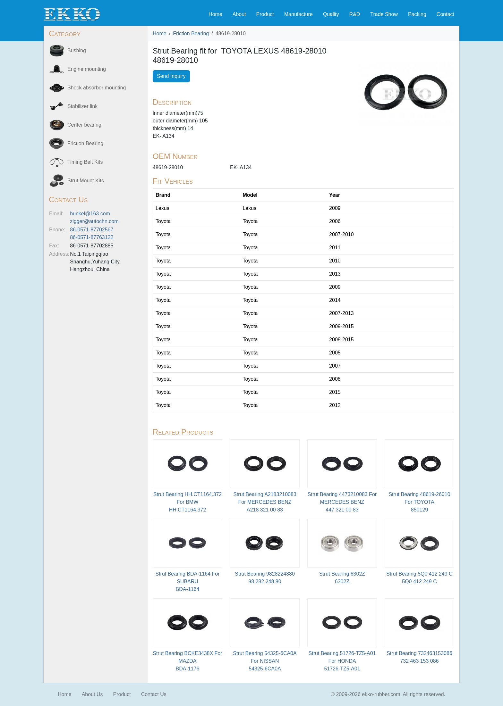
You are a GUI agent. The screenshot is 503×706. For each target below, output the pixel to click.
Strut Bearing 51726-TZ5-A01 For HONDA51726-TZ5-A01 (342, 661)
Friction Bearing (191, 33)
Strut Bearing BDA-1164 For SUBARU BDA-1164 (187, 581)
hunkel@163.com (90, 213)
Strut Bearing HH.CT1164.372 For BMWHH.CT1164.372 (187, 502)
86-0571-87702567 (91, 229)
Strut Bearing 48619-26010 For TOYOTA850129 (419, 502)
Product (265, 14)
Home (215, 14)
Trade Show (384, 14)
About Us (92, 694)
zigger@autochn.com (94, 221)
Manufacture (298, 14)
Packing (417, 14)
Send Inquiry (171, 76)
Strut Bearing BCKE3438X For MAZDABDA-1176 (187, 661)
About (239, 14)
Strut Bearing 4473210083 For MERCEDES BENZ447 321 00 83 (342, 502)
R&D (354, 14)
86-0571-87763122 (91, 237)
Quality (331, 14)
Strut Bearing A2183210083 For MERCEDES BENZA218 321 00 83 (264, 502)
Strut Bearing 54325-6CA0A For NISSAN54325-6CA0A (264, 661)
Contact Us (153, 694)
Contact (445, 14)
